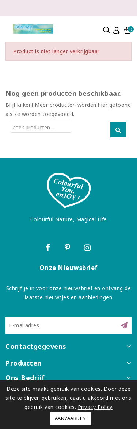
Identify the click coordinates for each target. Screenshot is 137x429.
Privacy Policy (95, 406)
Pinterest (68, 249)
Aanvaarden (70, 418)
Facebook (49, 249)
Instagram (88, 249)
